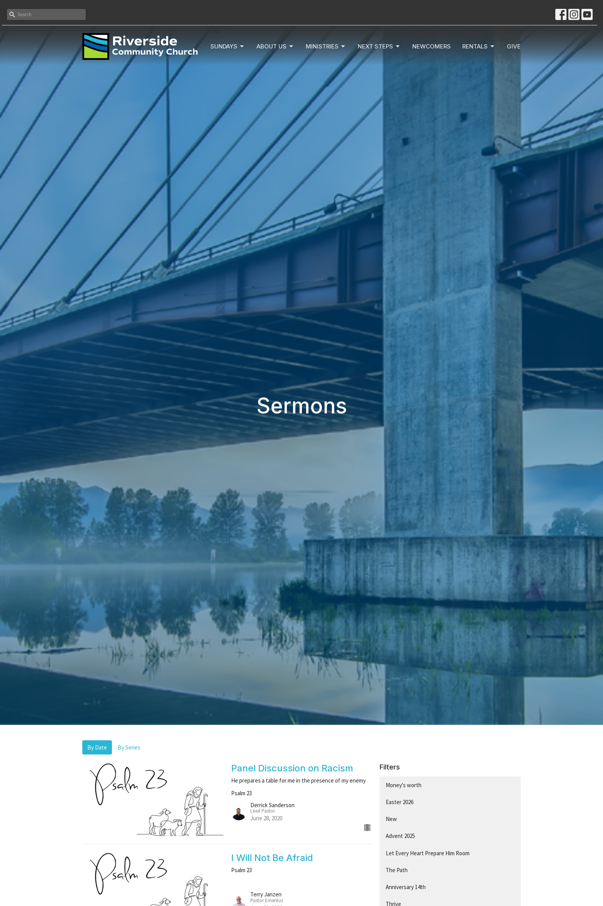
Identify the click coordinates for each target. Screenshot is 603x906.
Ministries (326, 46)
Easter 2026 (399, 802)
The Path (397, 870)
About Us (275, 46)
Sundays (227, 46)
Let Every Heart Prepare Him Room (428, 853)
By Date (97, 747)
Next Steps (379, 46)
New (391, 819)
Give (514, 46)
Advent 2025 (400, 835)
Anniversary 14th (406, 887)
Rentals (478, 46)
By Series (129, 747)
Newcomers (431, 46)
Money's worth (403, 785)
